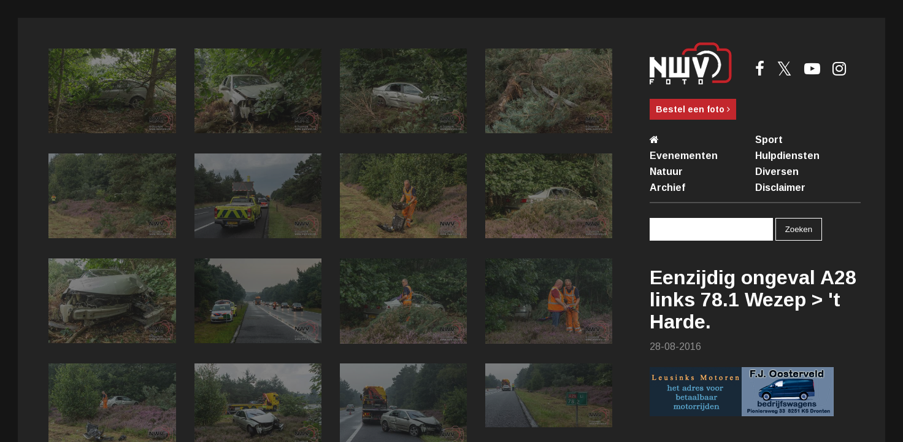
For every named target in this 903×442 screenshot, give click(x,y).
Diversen (777, 171)
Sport (769, 139)
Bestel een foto (693, 109)
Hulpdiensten (787, 155)
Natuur (666, 171)
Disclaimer (780, 187)
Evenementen (684, 155)
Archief (667, 187)
